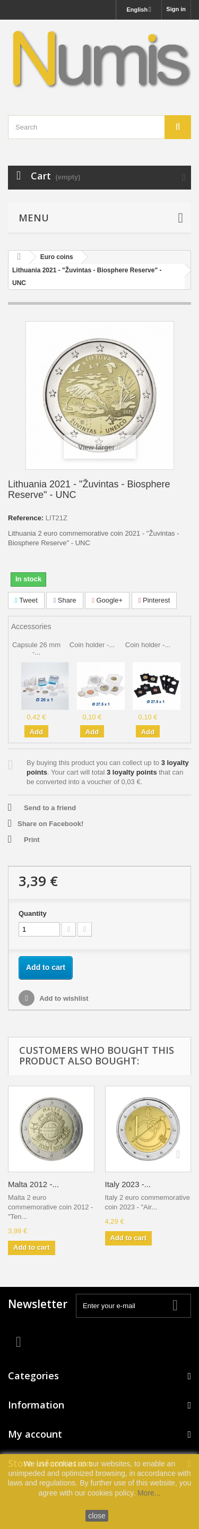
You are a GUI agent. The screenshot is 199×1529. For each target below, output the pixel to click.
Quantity (33, 913)
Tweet (26, 600)
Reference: (26, 518)
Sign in (176, 9)
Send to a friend (50, 808)
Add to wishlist (63, 998)
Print (32, 840)
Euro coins (56, 257)
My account (35, 1434)
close (97, 1515)
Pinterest (154, 600)
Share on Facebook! (50, 824)
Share (64, 600)
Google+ (107, 600)
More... (149, 1493)
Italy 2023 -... (128, 1184)
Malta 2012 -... (33, 1184)
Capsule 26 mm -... (36, 648)
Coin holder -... (92, 645)
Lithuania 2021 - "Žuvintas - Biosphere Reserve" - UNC (86, 277)
